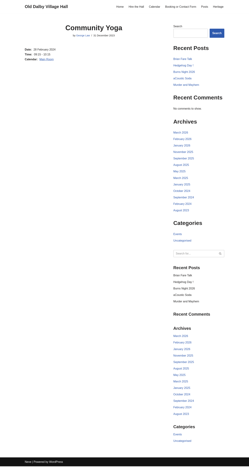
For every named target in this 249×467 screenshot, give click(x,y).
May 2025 (179, 171)
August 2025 (181, 165)
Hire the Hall (136, 6)
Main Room (46, 59)
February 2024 (182, 204)
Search (177, 26)
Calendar (154, 6)
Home (120, 6)
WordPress (56, 462)
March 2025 (180, 178)
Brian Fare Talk (182, 59)
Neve (28, 462)
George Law (83, 35)
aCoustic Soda (182, 78)
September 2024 (183, 197)
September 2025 (183, 158)
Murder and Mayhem (186, 85)
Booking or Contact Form (180, 6)
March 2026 (180, 132)
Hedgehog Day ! (183, 65)
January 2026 (181, 145)
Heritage (218, 6)
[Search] (194, 254)
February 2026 (182, 139)
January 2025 (181, 184)
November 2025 (183, 152)
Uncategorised (182, 240)
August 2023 (181, 210)
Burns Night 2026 (184, 71)
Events (177, 234)
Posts (204, 6)
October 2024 (181, 191)
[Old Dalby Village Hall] (46, 6)
